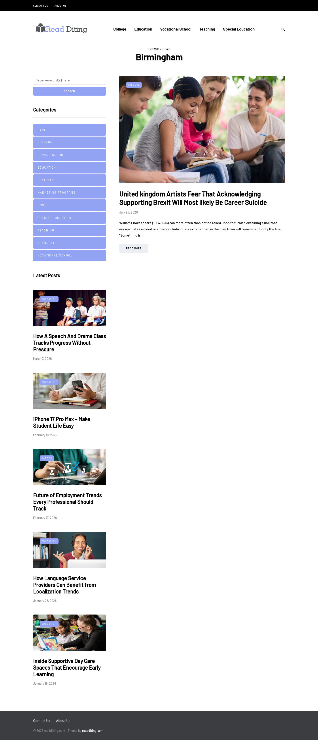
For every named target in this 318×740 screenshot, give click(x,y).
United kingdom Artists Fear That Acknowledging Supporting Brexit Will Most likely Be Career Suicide (193, 198)
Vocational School (175, 29)
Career (44, 130)
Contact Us (40, 5)
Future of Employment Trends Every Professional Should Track (67, 502)
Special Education (239, 29)
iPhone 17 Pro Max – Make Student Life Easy (61, 422)
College (119, 29)
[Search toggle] (281, 29)
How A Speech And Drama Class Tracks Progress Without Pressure (69, 343)
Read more (134, 248)
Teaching (207, 29)
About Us (60, 5)
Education (143, 29)
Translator (48, 243)
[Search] (69, 80)
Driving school (51, 155)
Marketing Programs (57, 192)
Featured (46, 180)
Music (43, 205)
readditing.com (92, 730)
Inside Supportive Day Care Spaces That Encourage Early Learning (66, 667)
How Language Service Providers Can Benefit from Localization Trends (64, 585)
